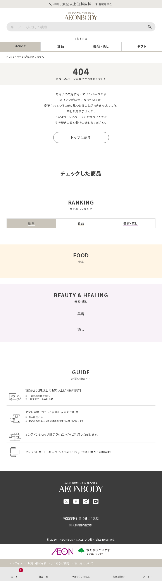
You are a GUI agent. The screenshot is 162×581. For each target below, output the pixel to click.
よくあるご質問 (60, 563)
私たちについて (83, 563)
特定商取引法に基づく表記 (81, 518)
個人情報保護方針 (81, 525)
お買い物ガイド (37, 563)
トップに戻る (81, 137)
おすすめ (81, 38)
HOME (10, 56)
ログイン (17, 563)
